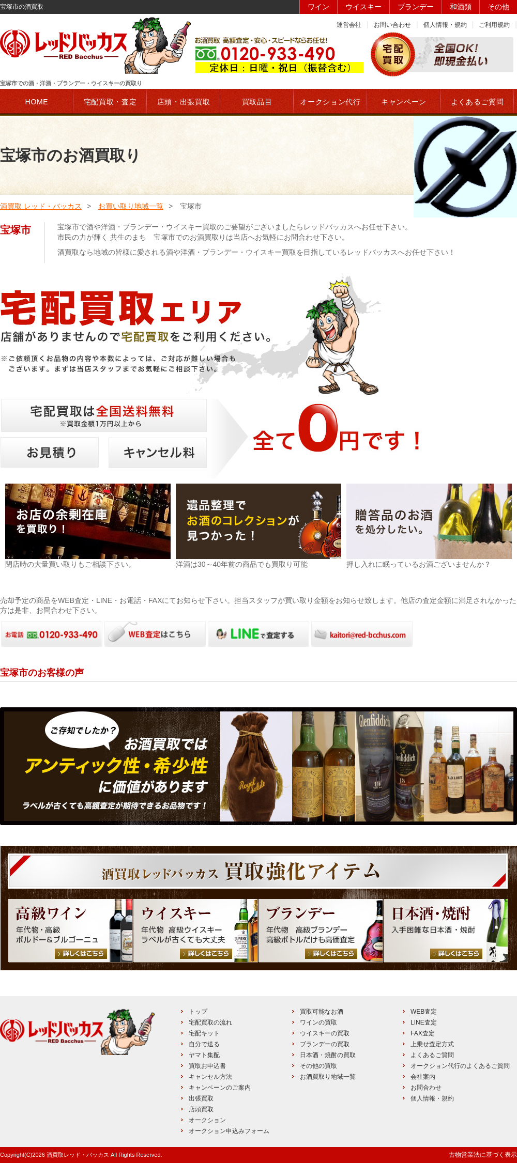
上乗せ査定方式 (432, 1044)
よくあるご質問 (432, 1055)
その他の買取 (318, 1065)
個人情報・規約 (445, 24)
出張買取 (201, 1098)
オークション (207, 1120)
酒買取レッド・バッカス (78, 1155)
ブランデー (416, 7)
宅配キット (204, 1033)
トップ (198, 1011)
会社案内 (422, 1076)
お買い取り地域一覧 (130, 206)
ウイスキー (363, 7)
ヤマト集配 (204, 1055)
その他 (498, 7)
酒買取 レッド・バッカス (41, 206)
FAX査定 (422, 1033)
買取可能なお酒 (321, 1011)
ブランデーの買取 (324, 1044)
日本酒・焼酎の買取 (328, 1055)
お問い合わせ (392, 24)
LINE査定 (423, 1022)
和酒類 (461, 7)
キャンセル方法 (210, 1076)
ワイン (318, 7)
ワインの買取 (318, 1022)
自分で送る (204, 1044)
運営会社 (349, 24)
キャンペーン (404, 102)
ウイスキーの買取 (324, 1033)
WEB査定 (423, 1011)
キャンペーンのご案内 (220, 1087)
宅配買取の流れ (210, 1022)
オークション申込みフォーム (229, 1131)
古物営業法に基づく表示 (483, 1154)
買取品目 (257, 102)
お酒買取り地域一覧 (328, 1076)
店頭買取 (201, 1109)
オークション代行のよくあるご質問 (460, 1065)
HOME (37, 102)
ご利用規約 (494, 24)
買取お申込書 (207, 1065)
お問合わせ (426, 1087)
